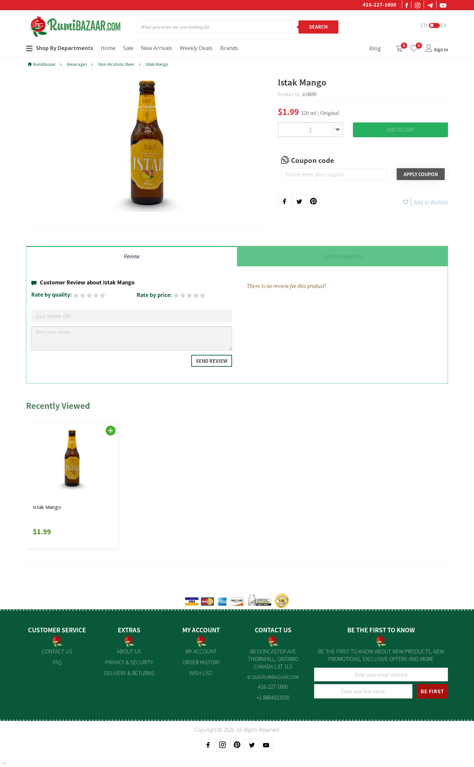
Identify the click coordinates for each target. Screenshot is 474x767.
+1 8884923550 (272, 697)
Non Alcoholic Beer (116, 64)
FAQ (57, 662)
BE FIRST (432, 691)
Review (132, 256)
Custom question (342, 256)
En (424, 25)
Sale (128, 48)
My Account (201, 651)
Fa (444, 25)
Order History (201, 662)
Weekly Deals (196, 48)
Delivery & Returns (129, 673)
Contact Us (57, 651)
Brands (229, 48)
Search (318, 26)
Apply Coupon (421, 174)
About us (129, 651)
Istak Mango (157, 64)
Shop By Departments (59, 48)
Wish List (201, 673)
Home (108, 48)
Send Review (211, 360)
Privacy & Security (129, 662)
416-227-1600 (379, 4)
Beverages (77, 64)
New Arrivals (156, 48)
